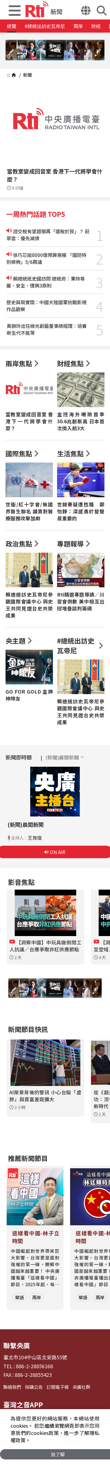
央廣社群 (81, 1387)
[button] (15, 10)
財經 (96, 26)
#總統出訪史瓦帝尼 (45, 26)
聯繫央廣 (16, 1345)
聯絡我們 (12, 1387)
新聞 (27, 74)
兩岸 (78, 26)
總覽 (11, 26)
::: (8, 74)
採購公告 (34, 1387)
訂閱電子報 (58, 1387)
